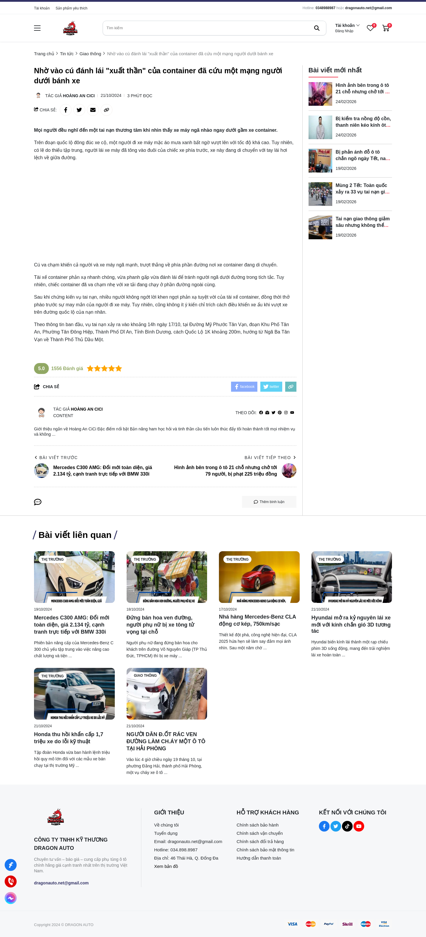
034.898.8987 (184, 849)
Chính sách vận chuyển (260, 833)
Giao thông (145, 676)
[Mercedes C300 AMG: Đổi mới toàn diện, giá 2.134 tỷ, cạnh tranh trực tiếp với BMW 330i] (74, 577)
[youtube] (292, 412)
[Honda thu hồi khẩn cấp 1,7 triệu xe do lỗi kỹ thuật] (74, 694)
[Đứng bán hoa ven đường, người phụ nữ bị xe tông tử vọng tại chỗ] (167, 577)
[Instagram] (286, 412)
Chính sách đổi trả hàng (260, 841)
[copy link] (106, 110)
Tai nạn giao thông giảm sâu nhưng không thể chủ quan (363, 225)
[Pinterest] (280, 412)
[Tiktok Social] (347, 826)
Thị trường (52, 559)
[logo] (70, 28)
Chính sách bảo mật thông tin (265, 849)
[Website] (267, 412)
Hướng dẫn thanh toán (259, 857)
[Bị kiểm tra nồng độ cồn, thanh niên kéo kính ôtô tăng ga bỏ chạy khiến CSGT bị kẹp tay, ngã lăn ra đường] (320, 127)
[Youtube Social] (359, 826)
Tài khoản (42, 8)
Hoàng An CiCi (79, 95)
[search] (214, 28)
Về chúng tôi (166, 824)
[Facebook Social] (324, 826)
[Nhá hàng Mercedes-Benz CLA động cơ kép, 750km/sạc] (259, 577)
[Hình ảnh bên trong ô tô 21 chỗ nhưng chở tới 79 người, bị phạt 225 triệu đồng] (320, 94)
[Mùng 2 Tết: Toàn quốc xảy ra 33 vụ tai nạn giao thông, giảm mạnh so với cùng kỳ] (320, 194)
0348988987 (325, 8)
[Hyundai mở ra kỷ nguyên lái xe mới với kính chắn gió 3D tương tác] (352, 577)
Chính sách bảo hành (258, 824)
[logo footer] (81, 817)
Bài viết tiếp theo (270, 457)
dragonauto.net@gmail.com (368, 8)
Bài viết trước (56, 457)
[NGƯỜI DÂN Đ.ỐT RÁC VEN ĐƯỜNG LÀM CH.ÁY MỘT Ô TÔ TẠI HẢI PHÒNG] (167, 694)
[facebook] (261, 412)
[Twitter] (273, 412)
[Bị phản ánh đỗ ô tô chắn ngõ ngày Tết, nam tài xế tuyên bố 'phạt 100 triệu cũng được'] (320, 161)
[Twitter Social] (335, 826)
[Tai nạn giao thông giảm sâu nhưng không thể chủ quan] (320, 227)
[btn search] (317, 28)
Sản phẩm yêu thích (71, 8)
